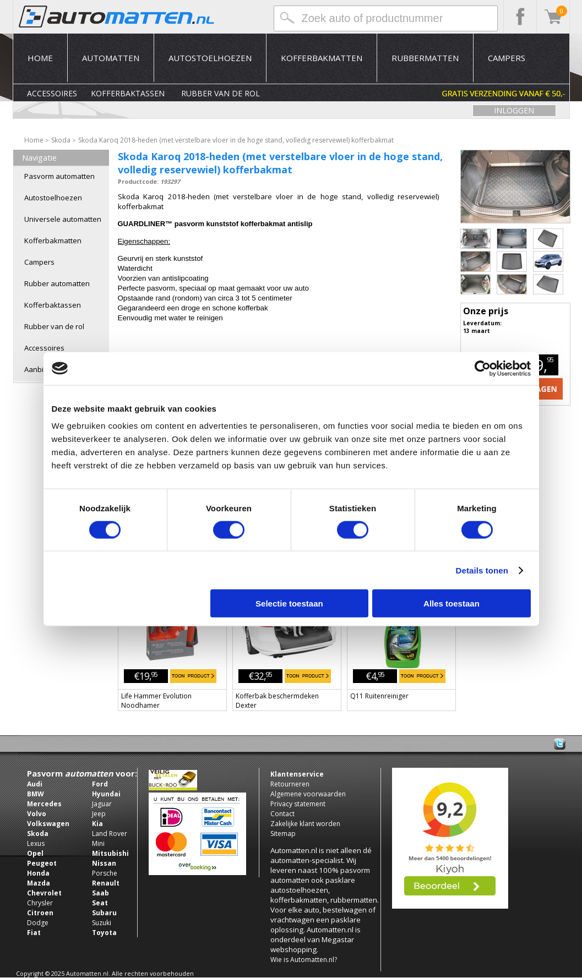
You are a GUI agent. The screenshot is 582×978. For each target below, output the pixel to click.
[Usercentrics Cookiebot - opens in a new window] (482, 368)
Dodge (37, 922)
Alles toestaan (451, 603)
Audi (34, 784)
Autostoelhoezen (210, 57)
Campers (506, 57)
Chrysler (40, 903)
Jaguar (102, 803)
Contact (282, 813)
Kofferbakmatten (321, 57)
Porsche (104, 873)
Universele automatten (62, 219)
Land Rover (109, 833)
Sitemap (283, 833)
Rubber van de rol (220, 93)
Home (40, 57)
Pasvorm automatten (59, 176)
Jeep (99, 813)
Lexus (36, 843)
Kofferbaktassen (128, 93)
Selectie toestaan (289, 603)
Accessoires (52, 93)
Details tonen (482, 570)
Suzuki (101, 922)
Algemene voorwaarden (308, 794)
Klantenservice (297, 774)
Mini (98, 843)
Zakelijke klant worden (305, 823)
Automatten (110, 57)
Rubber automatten (57, 283)
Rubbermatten (425, 57)
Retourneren (289, 784)
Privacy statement (297, 803)
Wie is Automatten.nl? (303, 959)
